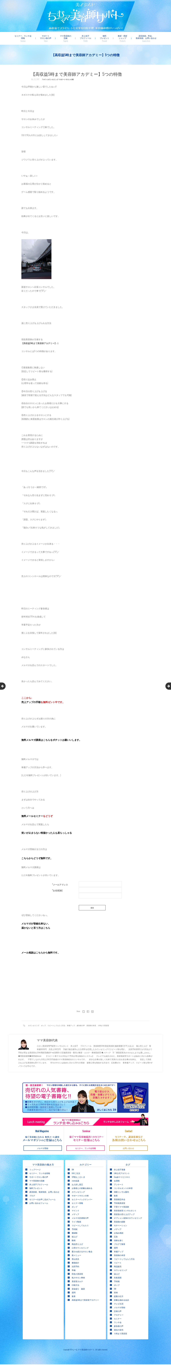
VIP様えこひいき (78, 1177)
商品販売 (117, 1267)
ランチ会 (117, 1323)
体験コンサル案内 (121, 1192)
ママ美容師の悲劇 (65, 38)
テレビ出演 (118, 1304)
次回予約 (75, 1267)
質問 (73, 1293)
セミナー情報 (77, 1203)
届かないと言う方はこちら (35, 927)
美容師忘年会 (119, 1200)
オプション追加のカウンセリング (128, 1218)
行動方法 (75, 1285)
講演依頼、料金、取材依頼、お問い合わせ (146, 38)
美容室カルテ (77, 1282)
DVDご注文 (76, 1174)
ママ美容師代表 (48, 1040)
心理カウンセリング (80, 1248)
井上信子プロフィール (85, 38)
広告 (116, 1237)
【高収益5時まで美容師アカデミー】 (39, 343)
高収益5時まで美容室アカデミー (85, 1300)
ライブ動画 (76, 1222)
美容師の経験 (119, 1222)
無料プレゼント (104, 38)
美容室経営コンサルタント (125, 1211)
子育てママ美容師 (121, 1207)
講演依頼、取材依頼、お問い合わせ (44, 1192)
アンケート (118, 1185)
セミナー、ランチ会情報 (23, 38)
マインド (75, 1211)
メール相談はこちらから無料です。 (40, 952)
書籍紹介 (75, 1263)
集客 (73, 1297)
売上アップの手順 (31, 702)
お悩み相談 (118, 1233)
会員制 (117, 1181)
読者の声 (117, 1311)
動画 (73, 1241)
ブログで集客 (119, 1244)
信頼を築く (118, 1241)
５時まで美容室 (103, 1025)
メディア (75, 1215)
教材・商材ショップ (122, 38)
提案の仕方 (118, 1297)
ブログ (32, 1196)
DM (73, 1170)
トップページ (35, 1170)
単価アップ (71, 1025)
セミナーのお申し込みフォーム (42, 1200)
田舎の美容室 (77, 1274)
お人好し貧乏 (77, 1185)
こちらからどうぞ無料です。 (37, 858)
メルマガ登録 (119, 1308)
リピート (117, 1263)
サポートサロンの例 (66, 79)
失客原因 (117, 1278)
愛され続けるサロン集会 (82, 1252)
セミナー (117, 1319)
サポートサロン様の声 (45, 38)
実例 (116, 1293)
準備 (73, 1270)
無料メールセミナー (32, 816)
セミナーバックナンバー (82, 1200)
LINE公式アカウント (122, 1174)
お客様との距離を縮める (82, 1188)
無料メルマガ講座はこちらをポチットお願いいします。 (51, 739)
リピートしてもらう (80, 1226)
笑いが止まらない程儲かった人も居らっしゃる (46, 832)
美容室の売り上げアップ (124, 1215)
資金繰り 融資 (78, 1289)
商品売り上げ (77, 1244)
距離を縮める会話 (121, 1300)
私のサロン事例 (78, 1278)
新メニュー (76, 1256)
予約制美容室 (119, 1203)
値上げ (74, 1237)
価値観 (74, 1233)
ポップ (43, 1025)
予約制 (74, 1229)
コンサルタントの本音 (123, 1188)
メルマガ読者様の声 (80, 1218)
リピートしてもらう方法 (56, 1025)
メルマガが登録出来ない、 (35, 923)
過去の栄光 (118, 1330)
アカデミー (118, 1315)
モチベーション (120, 1226)
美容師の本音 (91, 1025)
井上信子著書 (119, 1170)
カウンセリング (53, 79)
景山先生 (75, 1259)
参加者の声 (81, 1025)
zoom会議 (75, 1181)
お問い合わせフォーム (38, 1203)
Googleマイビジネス (122, 1177)
